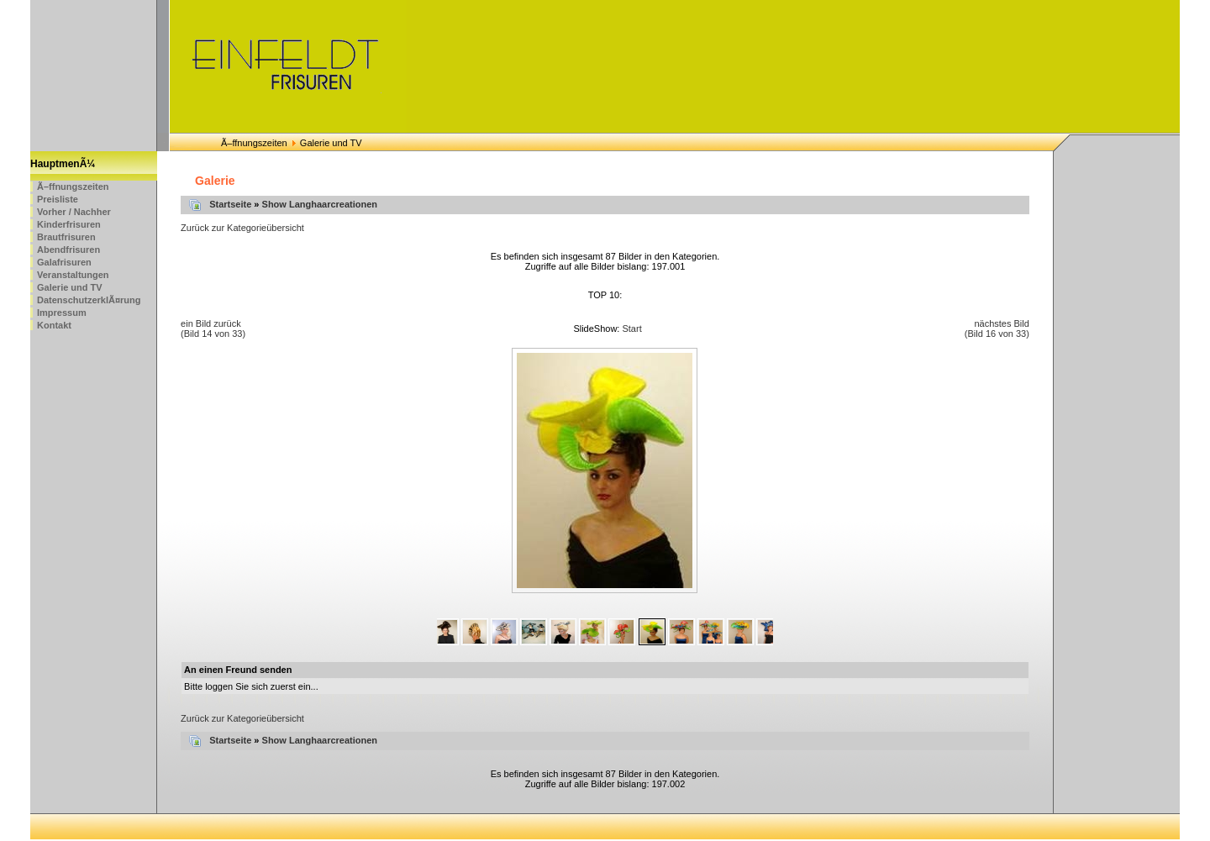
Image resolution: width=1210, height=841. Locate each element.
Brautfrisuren (66, 237)
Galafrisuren (64, 262)
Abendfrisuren (68, 249)
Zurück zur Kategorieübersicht (242, 228)
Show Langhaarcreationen (320, 204)
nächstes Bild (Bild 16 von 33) (997, 328)
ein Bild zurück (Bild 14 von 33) (213, 328)
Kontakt (54, 325)
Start (631, 328)
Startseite (230, 204)
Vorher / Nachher (74, 212)
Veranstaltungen (73, 275)
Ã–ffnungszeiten (254, 143)
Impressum (62, 312)
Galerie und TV (70, 287)
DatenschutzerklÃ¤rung (88, 300)
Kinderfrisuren (69, 224)
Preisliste (57, 199)
